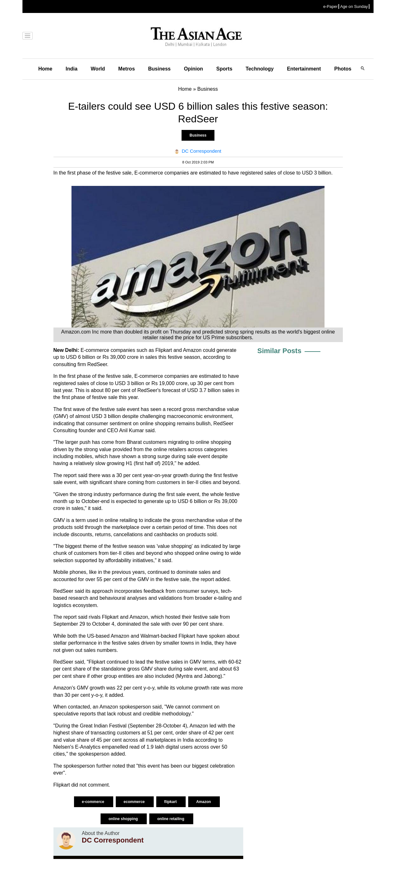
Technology (260, 68)
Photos (342, 68)
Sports (224, 68)
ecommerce (135, 802)
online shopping (123, 819)
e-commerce (93, 802)
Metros (126, 68)
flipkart (171, 802)
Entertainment (304, 68)
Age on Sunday (354, 6)
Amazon (204, 802)
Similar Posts (279, 351)
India (71, 68)
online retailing (171, 819)
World (98, 68)
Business (159, 68)
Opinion (193, 68)
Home (45, 68)
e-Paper (330, 6)
